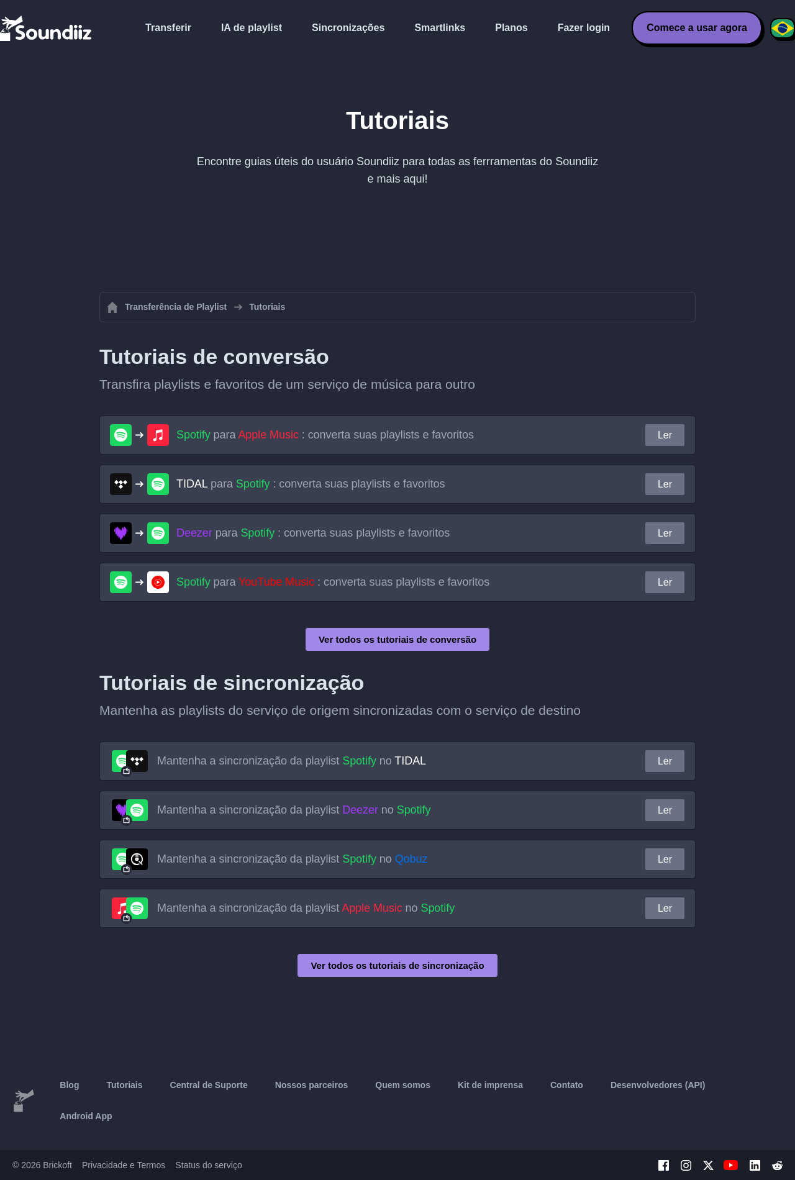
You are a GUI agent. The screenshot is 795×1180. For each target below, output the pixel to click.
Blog (69, 1085)
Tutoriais (124, 1085)
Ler (665, 435)
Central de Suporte (209, 1085)
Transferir (168, 27)
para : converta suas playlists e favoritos (325, 435)
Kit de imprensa (490, 1085)
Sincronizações (348, 27)
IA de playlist (251, 27)
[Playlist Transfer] (46, 28)
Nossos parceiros (311, 1085)
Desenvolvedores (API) (658, 1085)
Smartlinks (439, 27)
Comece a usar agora (697, 27)
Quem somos (402, 1085)
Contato (566, 1085)
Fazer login (584, 27)
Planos (511, 27)
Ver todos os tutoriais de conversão (397, 639)
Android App (86, 1116)
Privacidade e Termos (123, 1165)
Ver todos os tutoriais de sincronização (397, 965)
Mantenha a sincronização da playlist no (291, 761)
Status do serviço (208, 1165)
